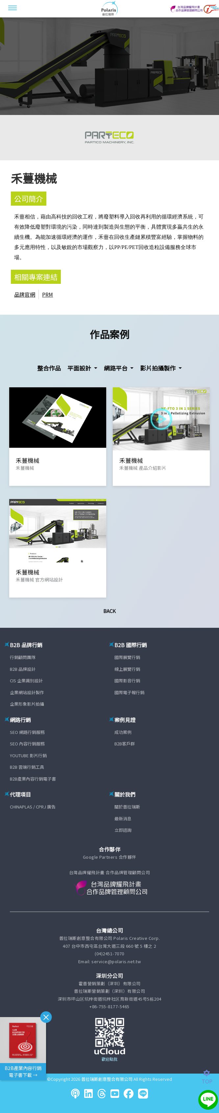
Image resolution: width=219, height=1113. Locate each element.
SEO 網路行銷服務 (27, 732)
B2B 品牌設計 (23, 669)
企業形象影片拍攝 (27, 704)
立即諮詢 (123, 830)
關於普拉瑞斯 (127, 807)
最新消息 (123, 818)
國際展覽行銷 (127, 657)
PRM (47, 294)
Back (109, 610)
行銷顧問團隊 (23, 657)
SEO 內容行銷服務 (27, 743)
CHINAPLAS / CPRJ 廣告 (33, 807)
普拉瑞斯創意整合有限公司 (107, 1079)
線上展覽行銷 (127, 669)
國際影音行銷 (127, 680)
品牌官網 (24, 294)
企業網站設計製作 (27, 692)
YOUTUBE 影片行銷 (28, 755)
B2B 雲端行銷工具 (27, 767)
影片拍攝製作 (158, 368)
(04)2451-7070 (109, 953)
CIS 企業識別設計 (26, 680)
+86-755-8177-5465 (109, 1006)
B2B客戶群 (124, 743)
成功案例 (123, 732)
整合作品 (49, 368)
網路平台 (116, 368)
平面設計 (79, 368)
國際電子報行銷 (129, 692)
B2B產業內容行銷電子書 (33, 779)
